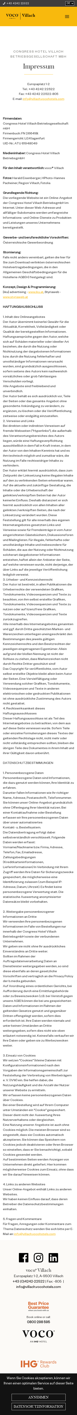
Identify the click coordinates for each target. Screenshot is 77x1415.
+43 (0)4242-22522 (29, 1282)
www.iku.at (35, 292)
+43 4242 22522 (16, 3)
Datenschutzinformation (38, 1406)
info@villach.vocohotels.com (43, 99)
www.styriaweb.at (15, 297)
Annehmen (38, 1397)
